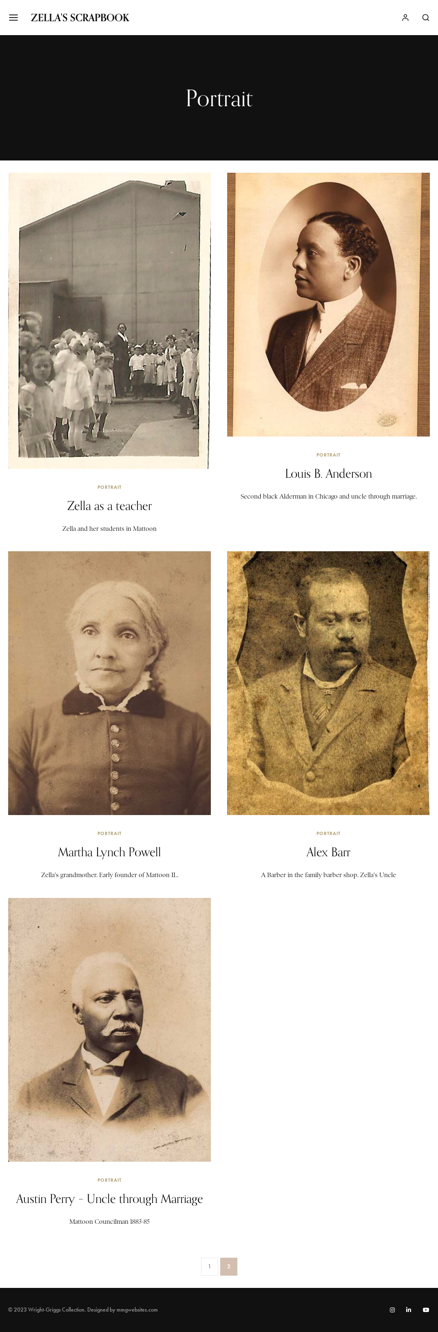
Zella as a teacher (109, 505)
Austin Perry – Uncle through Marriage (109, 1198)
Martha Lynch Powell (109, 851)
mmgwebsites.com (137, 1309)
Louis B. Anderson (328, 473)
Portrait (109, 487)
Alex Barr (328, 851)
